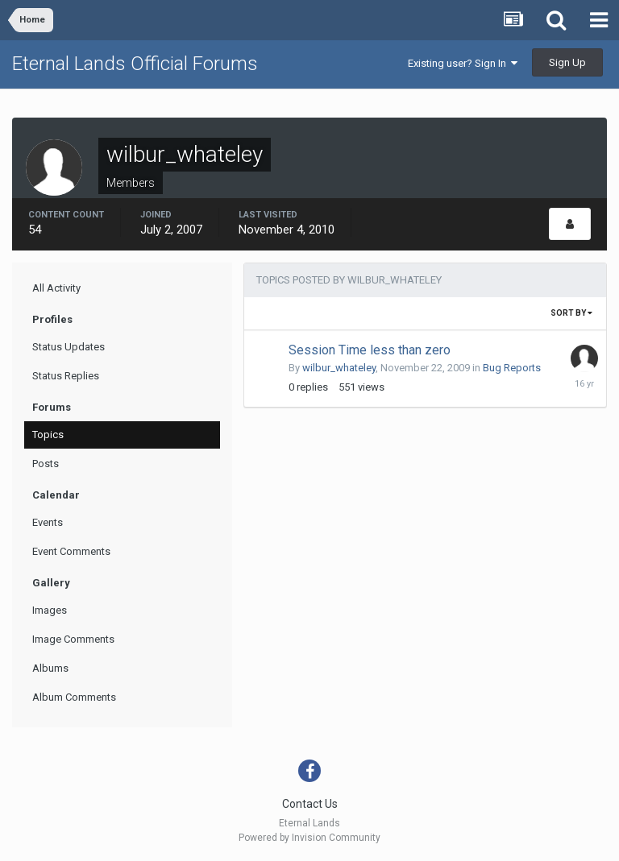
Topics (48, 434)
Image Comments (73, 639)
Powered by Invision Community (309, 837)
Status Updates (68, 347)
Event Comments (71, 551)
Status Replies (65, 376)
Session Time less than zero (370, 350)
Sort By (571, 312)
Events (47, 522)
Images (49, 610)
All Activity (56, 288)
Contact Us (310, 803)
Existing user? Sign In (462, 63)
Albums (50, 668)
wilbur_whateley (339, 368)
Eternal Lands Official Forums (135, 63)
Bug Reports (512, 368)
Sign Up (567, 62)
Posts (45, 463)
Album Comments (74, 697)
